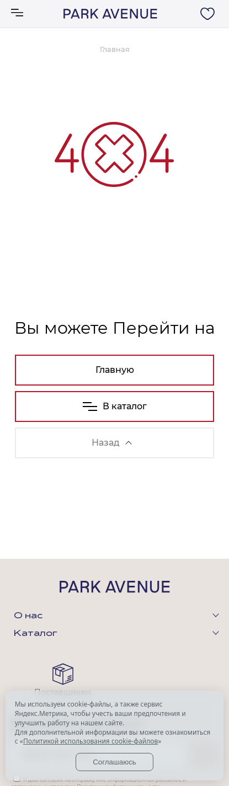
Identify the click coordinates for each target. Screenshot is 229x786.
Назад (112, 442)
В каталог (115, 406)
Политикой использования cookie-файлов (90, 741)
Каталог (35, 633)
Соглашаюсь (114, 762)
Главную (114, 370)
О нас (28, 616)
